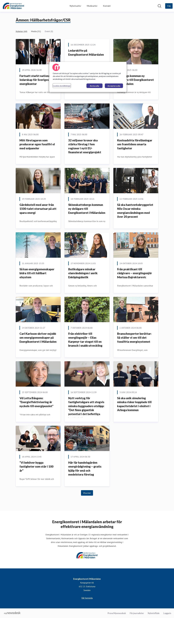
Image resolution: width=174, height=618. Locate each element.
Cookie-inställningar (62, 86)
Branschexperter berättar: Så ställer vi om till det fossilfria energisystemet (134, 337)
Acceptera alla (114, 86)
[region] (88, 77)
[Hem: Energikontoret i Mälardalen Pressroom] (13, 5)
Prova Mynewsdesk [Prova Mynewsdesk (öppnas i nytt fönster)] (117, 613)
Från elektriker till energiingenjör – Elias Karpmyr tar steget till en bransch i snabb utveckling (85, 339)
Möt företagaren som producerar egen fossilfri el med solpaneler (37, 144)
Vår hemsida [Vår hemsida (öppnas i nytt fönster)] (87, 598)
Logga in (167, 613)
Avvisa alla (94, 86)
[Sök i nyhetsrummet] (159, 6)
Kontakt (107, 6)
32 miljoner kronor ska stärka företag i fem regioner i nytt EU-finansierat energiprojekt (84, 146)
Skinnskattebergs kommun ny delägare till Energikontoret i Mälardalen (86, 208)
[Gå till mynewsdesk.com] (12, 613)
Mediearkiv (92, 6)
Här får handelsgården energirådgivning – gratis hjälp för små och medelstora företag (84, 468)
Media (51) (36, 31)
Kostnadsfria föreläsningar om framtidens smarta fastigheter (134, 144)
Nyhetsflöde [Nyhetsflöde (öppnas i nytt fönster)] (153, 613)
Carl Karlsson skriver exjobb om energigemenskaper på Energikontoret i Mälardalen (38, 337)
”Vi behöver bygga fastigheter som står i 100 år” (36, 466)
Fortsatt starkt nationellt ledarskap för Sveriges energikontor (36, 79)
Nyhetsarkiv (75, 6)
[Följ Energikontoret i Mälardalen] (169, 6)
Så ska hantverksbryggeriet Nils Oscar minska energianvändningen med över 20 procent (135, 210)
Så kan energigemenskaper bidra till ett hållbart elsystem (37, 273)
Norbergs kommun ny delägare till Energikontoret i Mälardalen (135, 79)
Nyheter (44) (21, 31)
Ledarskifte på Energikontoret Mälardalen (86, 52)
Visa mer (87, 493)
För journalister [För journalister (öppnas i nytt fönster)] (137, 613)
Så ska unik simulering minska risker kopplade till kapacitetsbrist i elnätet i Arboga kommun (134, 404)
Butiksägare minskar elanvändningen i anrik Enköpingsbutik (83, 273)
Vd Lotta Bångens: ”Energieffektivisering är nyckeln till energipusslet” (36, 402)
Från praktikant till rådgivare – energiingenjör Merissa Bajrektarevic (134, 273)
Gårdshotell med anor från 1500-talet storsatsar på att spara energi (38, 208)
